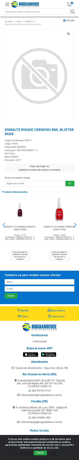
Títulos (23, 316)
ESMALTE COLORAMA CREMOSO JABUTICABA (20, 228)
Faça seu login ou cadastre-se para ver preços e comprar (39, 168)
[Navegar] (4, 225)
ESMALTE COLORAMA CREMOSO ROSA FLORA (59, 228)
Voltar (68, 20)
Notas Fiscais (56, 316)
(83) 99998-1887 (39, 417)
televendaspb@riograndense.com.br (39, 422)
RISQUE (14, 157)
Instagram (39, 436)
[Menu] (7, 4)
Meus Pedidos (56, 310)
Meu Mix (23, 310)
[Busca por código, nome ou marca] (37, 12)
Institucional (40, 341)
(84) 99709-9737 (39, 390)
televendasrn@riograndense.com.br (39, 395)
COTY (18, 160)
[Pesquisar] (72, 12)
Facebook (39, 441)
